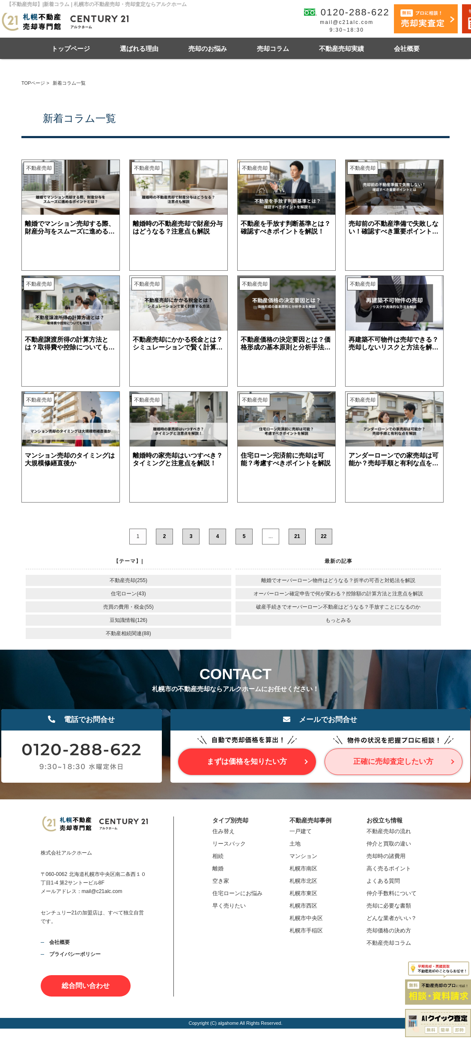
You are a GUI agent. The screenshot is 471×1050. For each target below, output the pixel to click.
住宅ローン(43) (128, 594)
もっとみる (338, 620)
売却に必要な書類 (389, 905)
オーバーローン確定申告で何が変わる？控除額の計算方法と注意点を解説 (338, 594)
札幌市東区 (303, 893)
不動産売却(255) (128, 580)
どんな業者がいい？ (392, 918)
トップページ (70, 48)
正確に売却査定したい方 (393, 761)
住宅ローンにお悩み (237, 893)
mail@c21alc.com (346, 22)
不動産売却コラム (389, 943)
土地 (295, 843)
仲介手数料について (392, 893)
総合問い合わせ (86, 985)
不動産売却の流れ (389, 831)
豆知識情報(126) (128, 620)
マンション (303, 856)
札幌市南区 (303, 868)
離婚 (218, 868)
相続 (218, 856)
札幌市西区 (303, 905)
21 (297, 536)
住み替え (223, 831)
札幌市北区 (303, 881)
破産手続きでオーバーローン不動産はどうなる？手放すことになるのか (338, 607)
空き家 (220, 881)
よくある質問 (383, 881)
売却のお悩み (207, 48)
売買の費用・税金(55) (128, 607)
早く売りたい (229, 905)
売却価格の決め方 (389, 930)
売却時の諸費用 (386, 856)
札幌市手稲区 (306, 930)
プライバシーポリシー (75, 954)
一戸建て (300, 831)
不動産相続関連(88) (128, 633)
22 (323, 536)
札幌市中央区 (306, 918)
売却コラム (273, 48)
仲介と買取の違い (389, 843)
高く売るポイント (389, 868)
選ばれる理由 (139, 48)
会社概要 (407, 48)
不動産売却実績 (341, 48)
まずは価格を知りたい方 (247, 761)
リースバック (229, 843)
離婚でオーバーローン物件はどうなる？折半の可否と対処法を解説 (338, 580)
